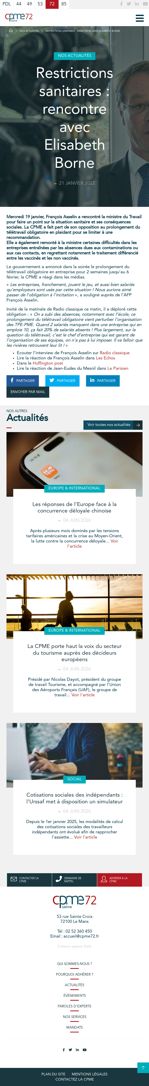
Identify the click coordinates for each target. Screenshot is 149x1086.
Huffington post (48, 363)
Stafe (87, 946)
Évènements (74, 996)
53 (40, 4)
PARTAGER (23, 380)
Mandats (74, 1027)
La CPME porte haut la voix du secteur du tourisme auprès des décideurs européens (74, 653)
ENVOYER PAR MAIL (28, 392)
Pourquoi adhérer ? (74, 974)
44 (19, 4)
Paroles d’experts (74, 1006)
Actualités (74, 985)
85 (64, 4)
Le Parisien (117, 368)
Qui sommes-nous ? (74, 964)
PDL (7, 4)
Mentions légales (90, 1074)
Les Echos (105, 358)
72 (52, 4)
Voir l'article (83, 695)
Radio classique (115, 353)
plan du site (53, 1074)
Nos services (74, 1017)
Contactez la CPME (74, 1079)
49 (29, 4)
